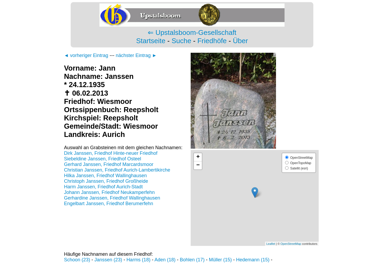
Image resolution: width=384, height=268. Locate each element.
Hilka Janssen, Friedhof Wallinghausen (105, 175)
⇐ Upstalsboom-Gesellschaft (192, 32)
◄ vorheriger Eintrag (86, 55)
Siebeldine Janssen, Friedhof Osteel (102, 158)
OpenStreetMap (291, 243)
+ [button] (198, 157)
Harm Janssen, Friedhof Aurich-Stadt (103, 186)
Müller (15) (220, 259)
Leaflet (270, 243)
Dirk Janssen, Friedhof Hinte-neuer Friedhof (110, 153)
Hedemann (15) (252, 259)
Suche (181, 41)
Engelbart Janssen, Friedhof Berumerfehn (108, 203)
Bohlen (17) (192, 259)
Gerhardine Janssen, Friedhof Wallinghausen (112, 198)
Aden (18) (164, 259)
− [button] (198, 165)
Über (240, 41)
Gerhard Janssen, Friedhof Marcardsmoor (108, 164)
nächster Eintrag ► (136, 55)
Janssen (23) (108, 259)
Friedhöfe (212, 41)
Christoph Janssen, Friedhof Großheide (106, 181)
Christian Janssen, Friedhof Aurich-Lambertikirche (117, 170)
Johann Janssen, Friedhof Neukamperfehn (109, 192)
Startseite (150, 41)
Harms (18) (138, 259)
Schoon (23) (77, 259)
